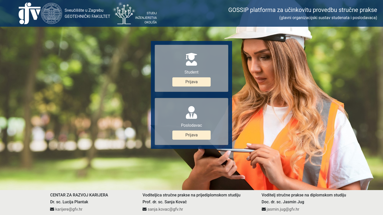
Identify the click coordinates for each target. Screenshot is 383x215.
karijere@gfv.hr (68, 177)
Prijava (191, 66)
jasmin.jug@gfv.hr (283, 177)
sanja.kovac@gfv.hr (165, 177)
